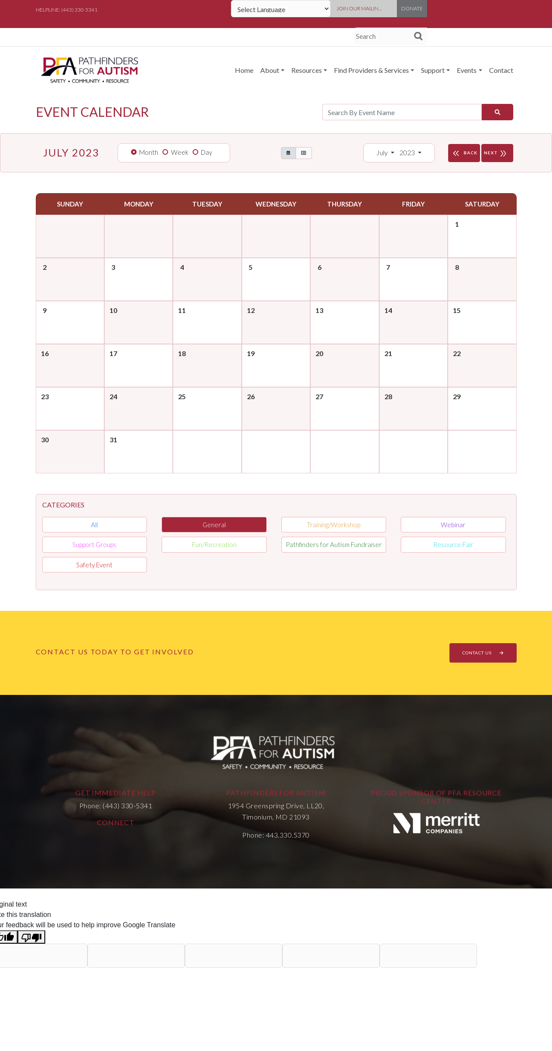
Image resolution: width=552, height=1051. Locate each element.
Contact (501, 70)
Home (244, 70)
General (214, 525)
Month (148, 152)
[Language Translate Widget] (281, 8)
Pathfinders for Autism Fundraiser (334, 544)
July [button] (382, 152)
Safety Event (94, 565)
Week (179, 152)
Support (433, 70)
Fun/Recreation (214, 544)
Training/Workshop (333, 525)
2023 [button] (407, 152)
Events (467, 70)
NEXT (497, 153)
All (94, 525)
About (269, 70)
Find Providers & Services (371, 70)
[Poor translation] (31, 937)
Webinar (453, 525)
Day (206, 152)
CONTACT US (483, 652)
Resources (306, 70)
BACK (464, 153)
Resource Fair (453, 544)
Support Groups (94, 544)
